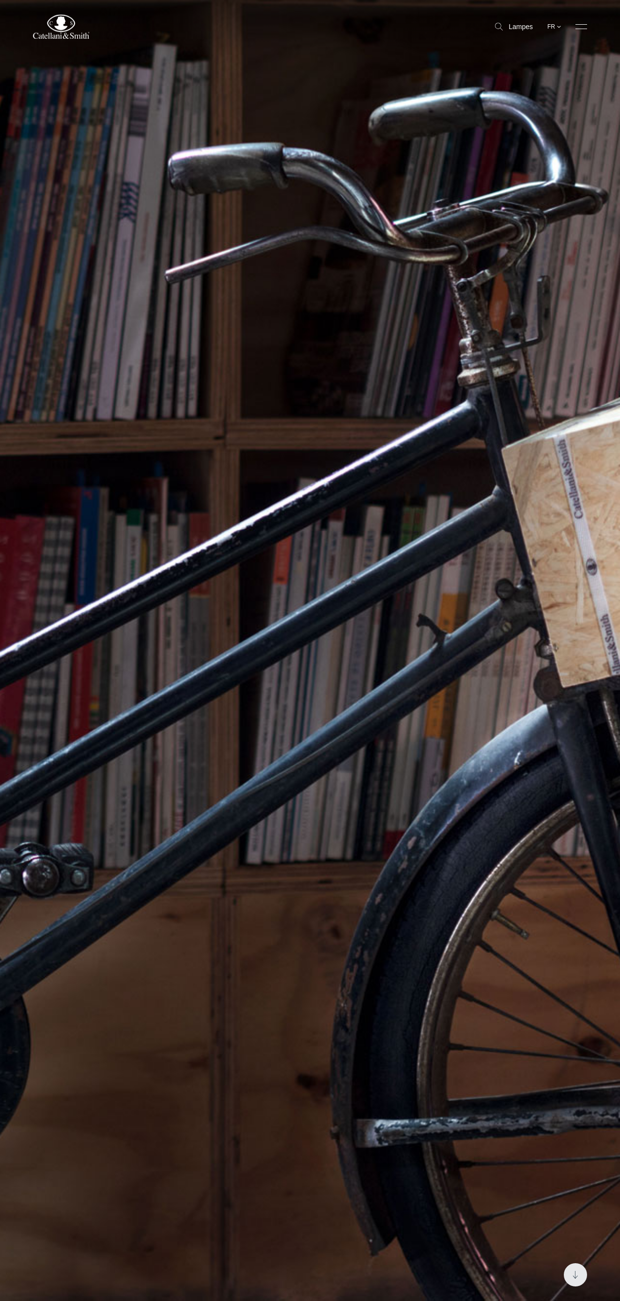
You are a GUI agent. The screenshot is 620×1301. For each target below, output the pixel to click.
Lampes (514, 27)
